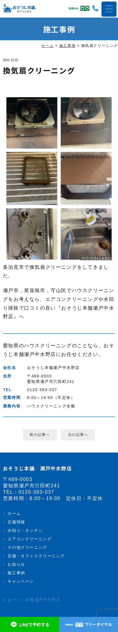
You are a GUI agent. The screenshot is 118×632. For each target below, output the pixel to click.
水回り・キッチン (25, 530)
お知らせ (16, 564)
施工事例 (16, 573)
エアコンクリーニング (29, 539)
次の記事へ (78, 435)
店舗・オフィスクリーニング (36, 556)
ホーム (14, 513)
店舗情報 (16, 522)
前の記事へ (40, 435)
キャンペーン (21, 581)
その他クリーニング (27, 547)
